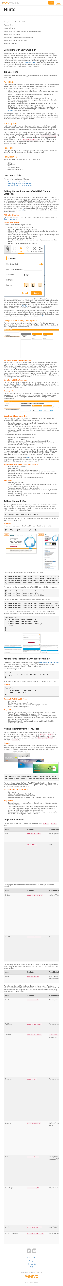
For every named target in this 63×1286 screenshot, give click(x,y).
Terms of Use (31, 1258)
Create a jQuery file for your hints (19, 184)
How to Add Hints (9, 28)
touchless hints (19, 210)
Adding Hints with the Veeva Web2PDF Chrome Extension (22, 31)
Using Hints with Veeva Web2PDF (14, 22)
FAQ (31, 1267)
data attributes (30, 62)
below (43, 316)
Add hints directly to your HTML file (20, 185)
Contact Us (31, 1264)
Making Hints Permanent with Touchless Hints (18, 37)
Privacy (31, 1261)
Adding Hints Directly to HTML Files (15, 40)
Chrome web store (10, 219)
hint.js (28, 457)
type (19, 384)
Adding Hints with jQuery (12, 34)
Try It (51, 3)
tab (24, 306)
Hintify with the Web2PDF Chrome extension (23, 182)
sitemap (11, 110)
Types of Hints (8, 25)
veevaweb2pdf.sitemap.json (48, 662)
